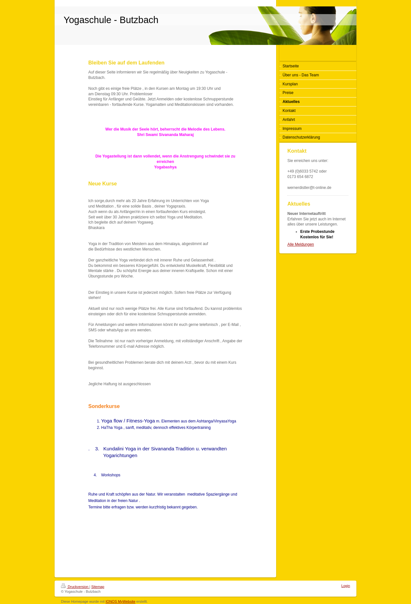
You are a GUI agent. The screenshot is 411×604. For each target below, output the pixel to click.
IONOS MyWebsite (121, 601)
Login (345, 586)
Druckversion (75, 587)
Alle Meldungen (300, 244)
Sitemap (97, 587)
